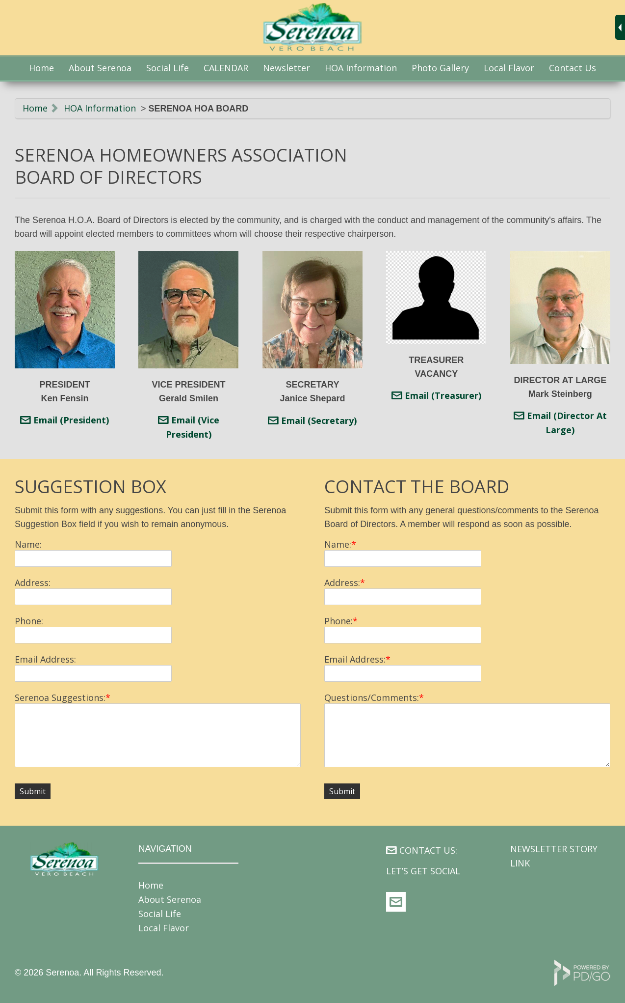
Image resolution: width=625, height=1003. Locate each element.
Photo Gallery (440, 68)
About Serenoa (100, 68)
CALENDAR (226, 68)
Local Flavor (509, 68)
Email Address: (45, 659)
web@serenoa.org (396, 902)
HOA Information (100, 108)
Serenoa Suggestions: (60, 697)
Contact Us (572, 68)
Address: (33, 582)
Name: (28, 544)
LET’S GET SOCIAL (423, 871)
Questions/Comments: (371, 697)
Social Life (159, 913)
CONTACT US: (428, 850)
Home (41, 68)
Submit (33, 791)
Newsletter (286, 68)
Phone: (29, 621)
